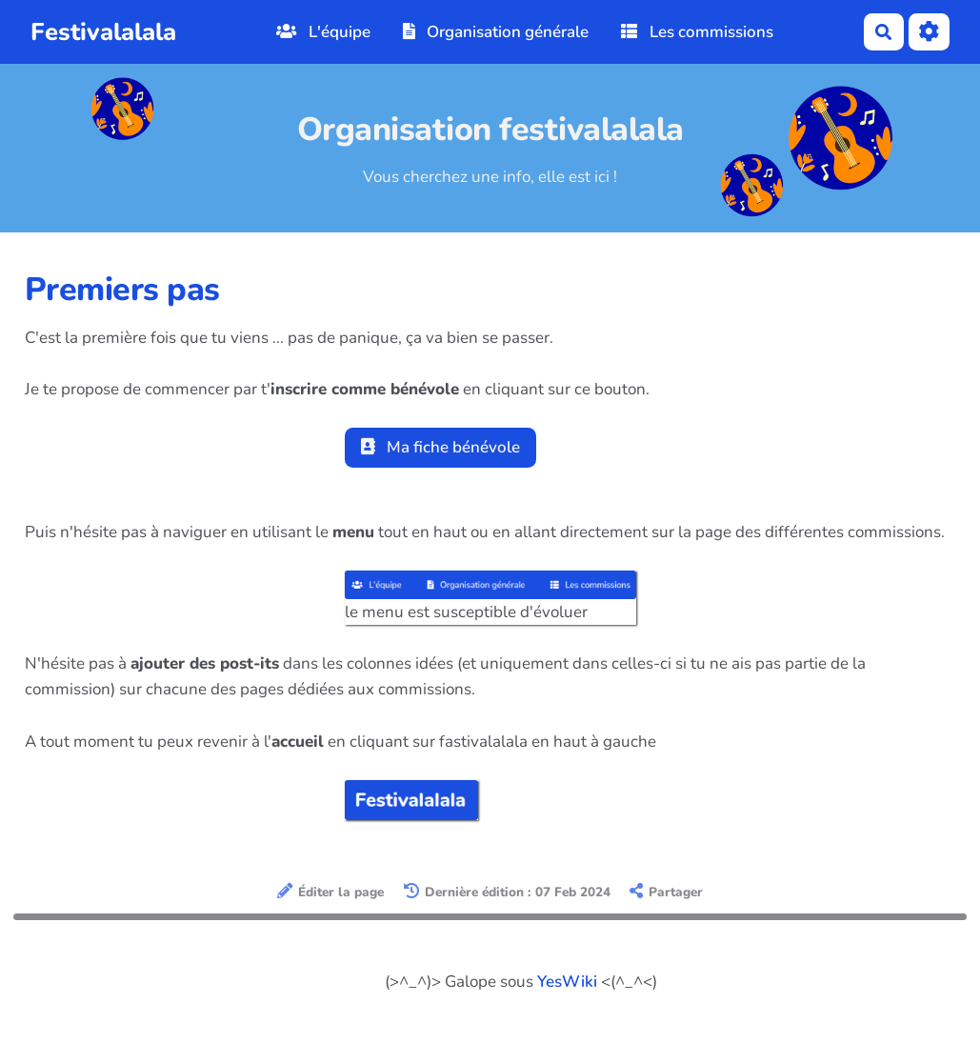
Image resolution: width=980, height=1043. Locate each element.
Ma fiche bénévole (441, 447)
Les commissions (697, 32)
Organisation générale (496, 32)
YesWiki (567, 982)
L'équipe (323, 32)
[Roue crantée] (929, 31)
